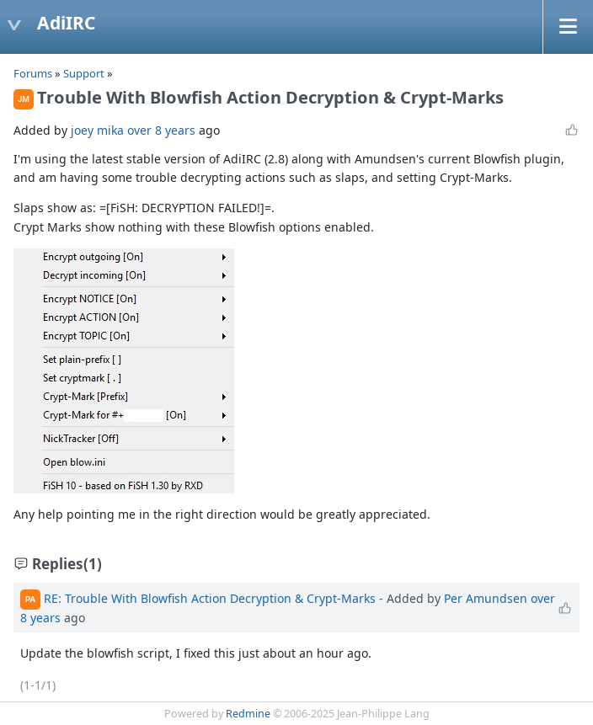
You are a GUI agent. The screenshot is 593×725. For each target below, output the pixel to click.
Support (83, 73)
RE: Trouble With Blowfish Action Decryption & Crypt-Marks (210, 597)
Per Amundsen (485, 597)
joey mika (97, 130)
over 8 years (161, 130)
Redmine (248, 713)
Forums (32, 73)
